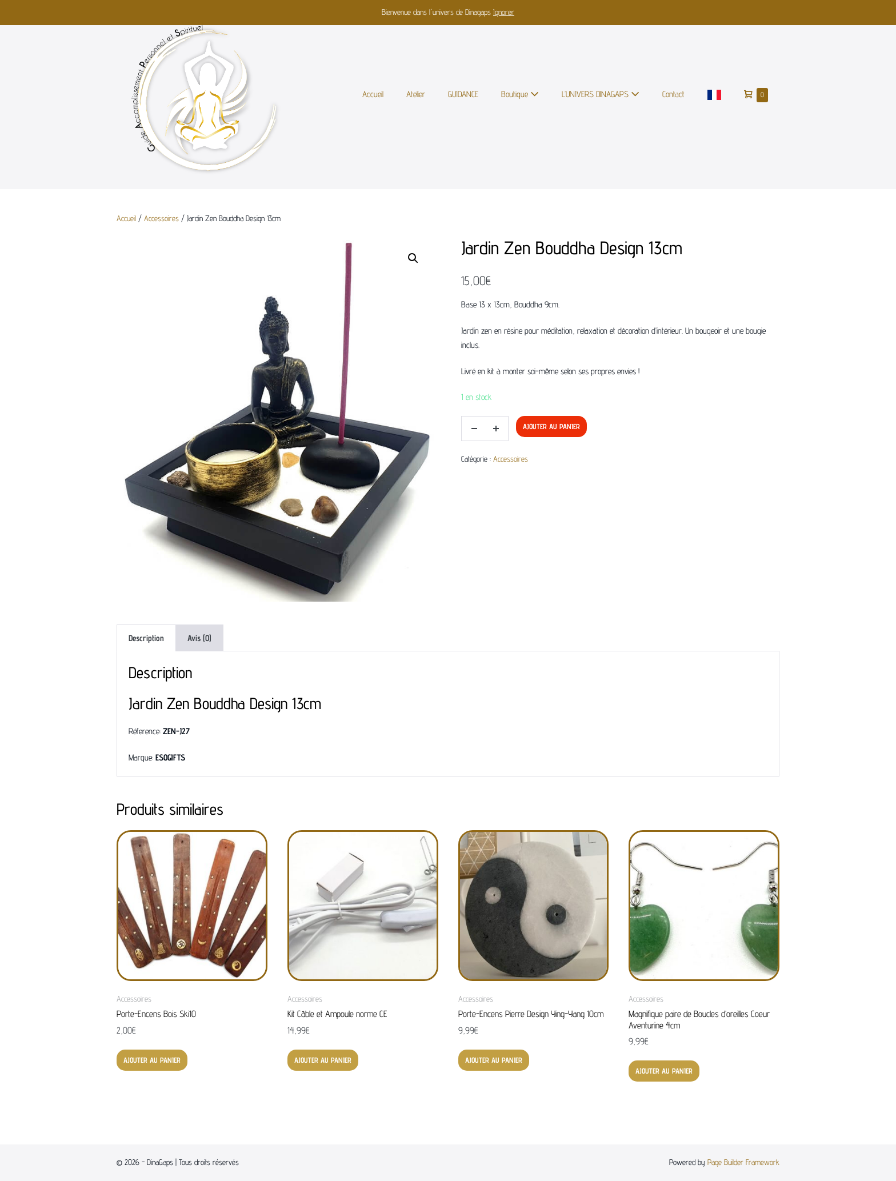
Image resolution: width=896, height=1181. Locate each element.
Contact (673, 94)
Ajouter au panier (551, 426)
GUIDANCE (463, 94)
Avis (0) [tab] (199, 638)
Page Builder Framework (743, 1162)
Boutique (520, 94)
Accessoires (161, 218)
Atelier (415, 94)
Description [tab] (146, 638)
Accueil (372, 94)
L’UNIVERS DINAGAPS (600, 94)
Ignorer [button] (503, 12)
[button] (413, 258)
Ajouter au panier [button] (152, 1059)
